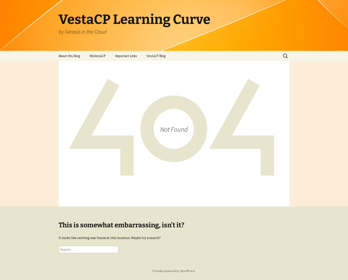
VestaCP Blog (156, 56)
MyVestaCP (98, 56)
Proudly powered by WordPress (174, 271)
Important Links (126, 56)
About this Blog (69, 56)
